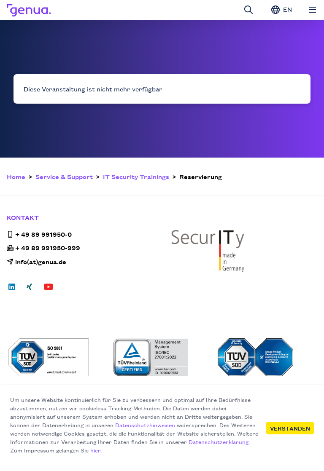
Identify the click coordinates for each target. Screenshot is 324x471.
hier (95, 450)
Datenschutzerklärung (218, 441)
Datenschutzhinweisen (145, 424)
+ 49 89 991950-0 (39, 234)
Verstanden (290, 428)
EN (281, 9)
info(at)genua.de (36, 261)
